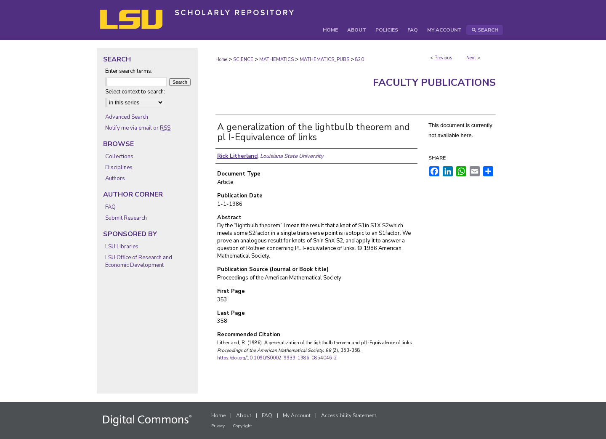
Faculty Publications (434, 82)
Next (471, 58)
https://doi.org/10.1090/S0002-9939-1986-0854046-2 (277, 358)
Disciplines (119, 167)
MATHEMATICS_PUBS (324, 59)
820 (359, 59)
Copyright (242, 426)
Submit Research (126, 218)
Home (221, 59)
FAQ (110, 207)
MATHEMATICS (276, 59)
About (243, 415)
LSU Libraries (121, 246)
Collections (119, 156)
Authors (115, 178)
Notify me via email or (137, 128)
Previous (443, 58)
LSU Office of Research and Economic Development (138, 261)
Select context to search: (135, 92)
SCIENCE (243, 59)
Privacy (218, 426)
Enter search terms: (128, 71)
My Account (297, 415)
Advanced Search (126, 117)
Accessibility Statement (348, 415)
